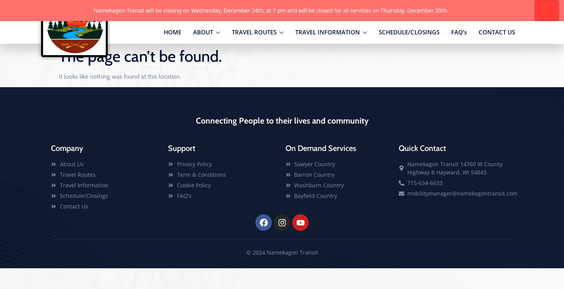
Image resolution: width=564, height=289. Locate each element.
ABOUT (206, 52)
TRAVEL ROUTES (258, 52)
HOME (172, 52)
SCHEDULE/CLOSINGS (409, 52)
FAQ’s (459, 52)
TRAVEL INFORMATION (331, 52)
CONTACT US (497, 52)
